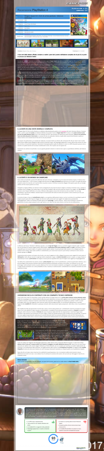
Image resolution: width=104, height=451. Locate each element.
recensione (63, 131)
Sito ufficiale (27, 34)
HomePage (80, 10)
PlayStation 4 (78, 8)
